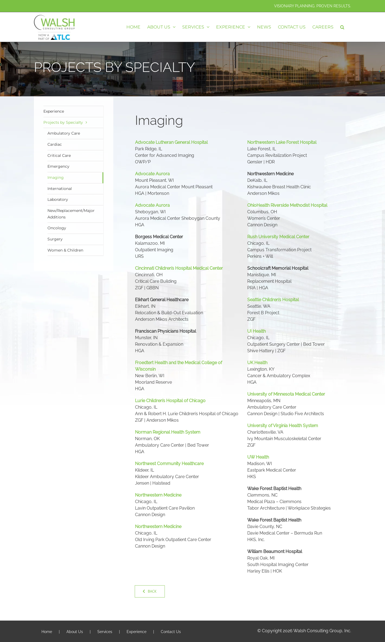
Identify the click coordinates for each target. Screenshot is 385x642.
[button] (342, 27)
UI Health (256, 331)
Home (46, 632)
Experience (53, 111)
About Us (74, 632)
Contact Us (171, 632)
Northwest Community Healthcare (169, 463)
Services (104, 632)
